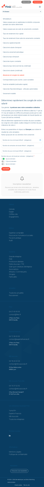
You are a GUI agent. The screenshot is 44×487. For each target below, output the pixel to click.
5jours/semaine (10, 159)
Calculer (6, 169)
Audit (11, 240)
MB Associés (13, 416)
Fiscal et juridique (15, 238)
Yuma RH (12, 411)
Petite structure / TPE (16, 264)
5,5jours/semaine (11, 161)
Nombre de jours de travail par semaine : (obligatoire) (17, 156)
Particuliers (13, 277)
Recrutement (13, 295)
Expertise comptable (16, 233)
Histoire (12, 209)
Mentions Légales (15, 452)
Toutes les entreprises (16, 419)
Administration (11, 482)
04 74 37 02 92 (14, 386)
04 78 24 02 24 (14, 361)
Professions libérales (16, 262)
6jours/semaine (10, 164)
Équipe (11, 212)
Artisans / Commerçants (18, 272)
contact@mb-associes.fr (18, 364)
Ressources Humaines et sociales (21, 235)
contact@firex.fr (15, 314)
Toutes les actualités (16, 293)
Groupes (12, 274)
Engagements (14, 217)
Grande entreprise (15, 257)
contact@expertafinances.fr (19, 339)
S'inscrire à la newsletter (19, 471)
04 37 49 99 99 (14, 312)
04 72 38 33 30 (14, 336)
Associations (13, 269)
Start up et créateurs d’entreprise (20, 267)
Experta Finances (15, 413)
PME (10, 259)
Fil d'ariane (6, 11)
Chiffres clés (13, 214)
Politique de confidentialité (18, 454)
